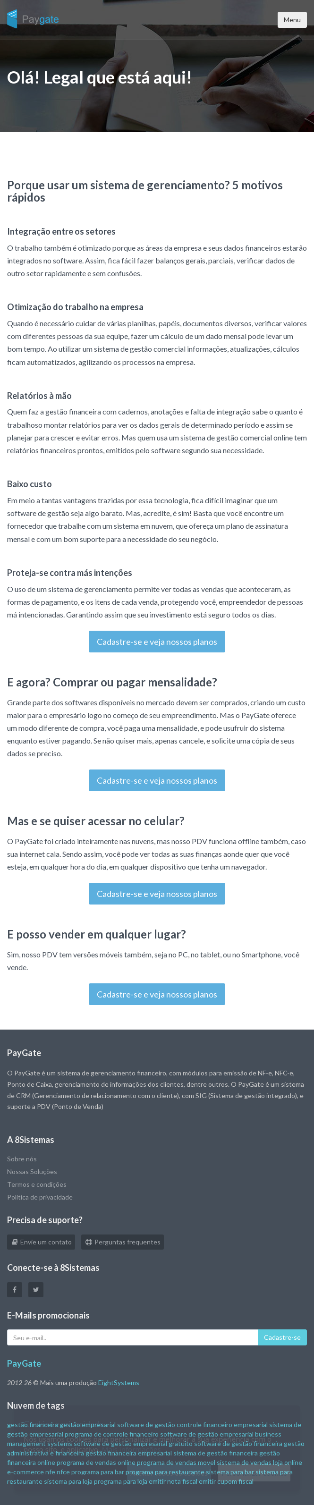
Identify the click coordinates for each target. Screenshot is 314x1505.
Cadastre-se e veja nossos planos (157, 641)
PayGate (24, 1363)
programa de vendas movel (176, 1462)
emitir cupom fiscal (226, 1481)
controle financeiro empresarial (222, 1424)
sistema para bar (230, 1472)
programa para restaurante (165, 1472)
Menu (292, 20)
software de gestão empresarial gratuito (133, 1443)
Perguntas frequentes (123, 1242)
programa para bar (97, 1472)
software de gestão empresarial (207, 1434)
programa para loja (120, 1481)
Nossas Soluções (32, 1171)
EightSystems (118, 1382)
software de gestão (146, 1424)
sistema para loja (68, 1481)
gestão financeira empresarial (128, 1453)
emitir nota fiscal (173, 1481)
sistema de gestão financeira (215, 1453)
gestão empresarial (87, 1424)
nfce (63, 1472)
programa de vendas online (96, 1462)
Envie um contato (41, 1242)
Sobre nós (22, 1159)
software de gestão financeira (238, 1443)
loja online (287, 1462)
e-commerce (25, 1472)
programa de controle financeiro (112, 1434)
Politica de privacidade (40, 1197)
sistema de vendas (244, 1462)
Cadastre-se (282, 1337)
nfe (50, 1472)
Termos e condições (37, 1184)
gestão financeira (32, 1424)
